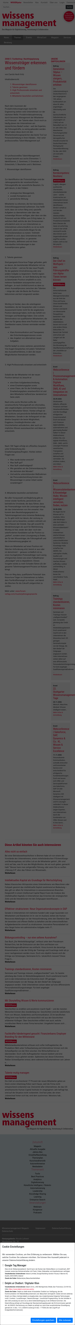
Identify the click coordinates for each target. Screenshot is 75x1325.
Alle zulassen (65, 1320)
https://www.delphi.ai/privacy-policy (21, 1289)
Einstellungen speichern (43, 1320)
